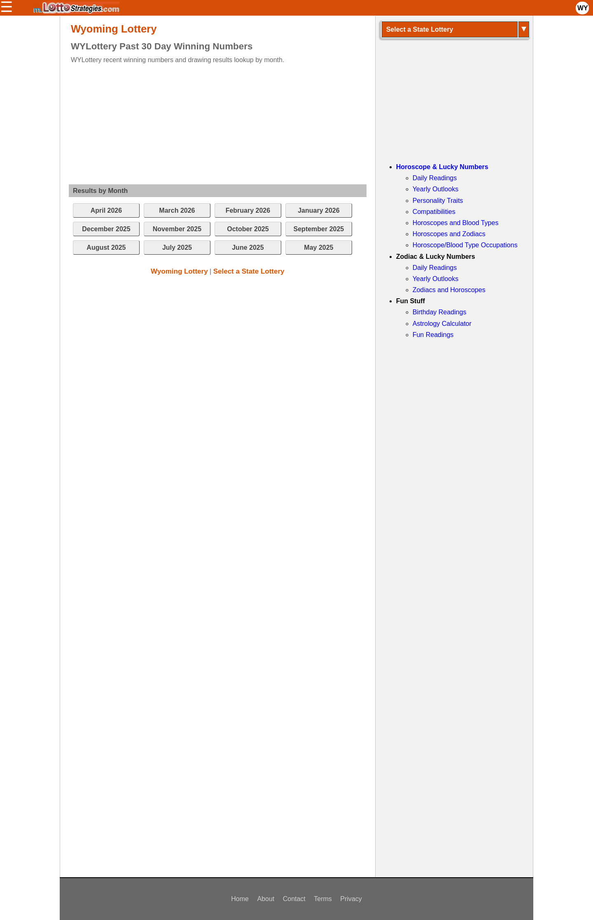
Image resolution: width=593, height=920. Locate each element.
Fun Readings (433, 334)
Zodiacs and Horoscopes (449, 289)
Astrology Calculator (442, 323)
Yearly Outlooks (435, 189)
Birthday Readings (440, 312)
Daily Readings (435, 177)
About (265, 898)
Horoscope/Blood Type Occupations (465, 245)
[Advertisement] (210, 122)
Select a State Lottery (249, 271)
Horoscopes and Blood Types (456, 222)
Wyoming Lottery (179, 271)
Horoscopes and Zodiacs (449, 233)
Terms (323, 898)
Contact (294, 898)
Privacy (351, 898)
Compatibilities (434, 211)
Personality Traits (438, 200)
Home (240, 898)
